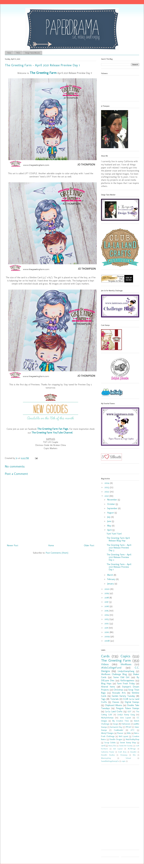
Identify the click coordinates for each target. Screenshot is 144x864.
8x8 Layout (123, 736)
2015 (107, 610)
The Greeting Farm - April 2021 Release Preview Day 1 (119, 567)
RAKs (129, 733)
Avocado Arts (119, 692)
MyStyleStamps (107, 717)
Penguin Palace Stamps (127, 708)
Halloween (126, 724)
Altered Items (108, 686)
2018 (107, 597)
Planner (120, 733)
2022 (107, 491)
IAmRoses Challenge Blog (114, 674)
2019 (107, 593)
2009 (107, 636)
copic (123, 761)
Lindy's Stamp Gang (126, 714)
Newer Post (12, 545)
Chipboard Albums (113, 705)
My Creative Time (120, 721)
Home (9, 53)
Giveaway (123, 755)
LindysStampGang (126, 671)
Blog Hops (106, 683)
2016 (107, 606)
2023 (107, 487)
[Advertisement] (118, 787)
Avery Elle (112, 746)
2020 (107, 589)
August (111, 512)
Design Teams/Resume (32, 53)
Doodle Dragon (116, 739)
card (103, 745)
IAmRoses (126, 664)
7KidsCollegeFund (111, 667)
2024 (107, 483)
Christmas (118, 689)
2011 (107, 627)
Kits (134, 755)
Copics (125, 656)
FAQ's (18, 53)
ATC (132, 730)
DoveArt (133, 752)
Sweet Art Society (126, 746)
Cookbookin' (118, 730)
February (111, 579)
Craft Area (122, 752)
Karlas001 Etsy (116, 727)
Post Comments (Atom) (57, 552)
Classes (115, 702)
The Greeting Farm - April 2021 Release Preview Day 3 (119, 548)
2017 (107, 602)
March (110, 575)
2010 (107, 632)
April (109, 530)
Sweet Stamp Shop (128, 742)
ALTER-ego (132, 749)
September (112, 508)
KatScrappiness (127, 680)
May (109, 525)
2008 (107, 640)
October (111, 504)
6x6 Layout (118, 749)
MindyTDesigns (107, 733)
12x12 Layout (125, 717)
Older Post (89, 545)
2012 (107, 623)
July (109, 517)
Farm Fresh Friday (126, 683)
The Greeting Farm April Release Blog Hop (118, 539)
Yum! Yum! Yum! (114, 533)
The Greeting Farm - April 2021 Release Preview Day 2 (119, 557)
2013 (107, 619)
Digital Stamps (132, 702)
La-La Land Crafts (113, 711)
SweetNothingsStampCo (110, 761)
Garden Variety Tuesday (123, 696)
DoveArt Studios (108, 755)
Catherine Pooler (107, 752)
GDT (130, 711)
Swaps (115, 724)
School (128, 758)
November (112, 499)
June (109, 521)
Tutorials (114, 699)
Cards (105, 656)
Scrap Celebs (110, 742)
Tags (103, 699)
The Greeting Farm (116, 660)
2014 (107, 615)
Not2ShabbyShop (132, 739)
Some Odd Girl (121, 677)
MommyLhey (106, 758)
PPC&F (128, 727)
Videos (105, 664)
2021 (107, 496)
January (111, 583)
